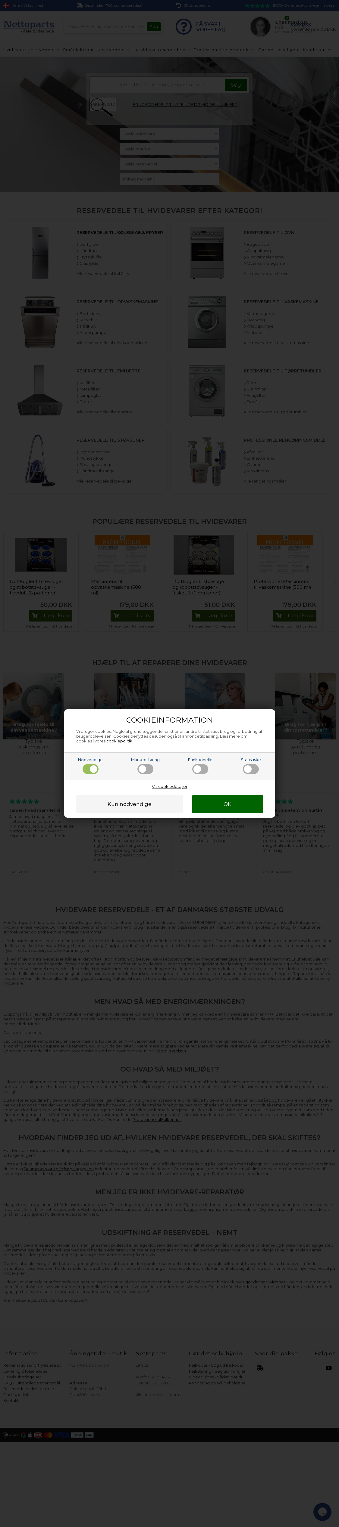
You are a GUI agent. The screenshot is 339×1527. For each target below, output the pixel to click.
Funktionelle (200, 765)
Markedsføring (145, 765)
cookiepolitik (119, 741)
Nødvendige (90, 765)
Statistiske (251, 765)
